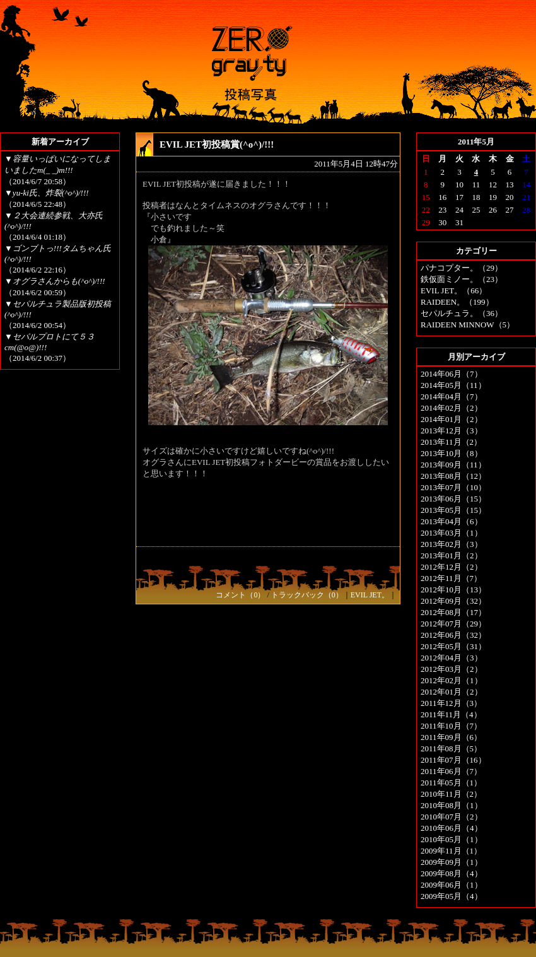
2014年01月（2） (451, 419)
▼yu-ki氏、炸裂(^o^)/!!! (46, 192)
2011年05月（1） (451, 782)
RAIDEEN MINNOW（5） (468, 324)
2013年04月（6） (451, 521)
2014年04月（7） (451, 396)
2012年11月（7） (451, 578)
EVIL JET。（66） (454, 290)
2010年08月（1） (451, 805)
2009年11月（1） (451, 850)
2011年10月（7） (451, 726)
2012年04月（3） (451, 657)
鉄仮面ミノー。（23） (462, 279)
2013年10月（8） (451, 453)
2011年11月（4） (451, 714)
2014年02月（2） (451, 408)
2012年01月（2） (451, 691)
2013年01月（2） (451, 555)
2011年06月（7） (451, 771)
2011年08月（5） (451, 748)
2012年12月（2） (451, 567)
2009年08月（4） (451, 873)
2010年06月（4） (451, 828)
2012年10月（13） (453, 589)
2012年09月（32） (453, 601)
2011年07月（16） (453, 760)
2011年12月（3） (451, 703)
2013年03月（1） (451, 532)
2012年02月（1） (451, 680)
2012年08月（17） (453, 612)
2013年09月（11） (453, 464)
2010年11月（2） (451, 794)
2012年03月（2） (451, 669)
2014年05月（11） (453, 385)
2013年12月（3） (451, 430)
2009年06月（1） (451, 884)
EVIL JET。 (370, 594)
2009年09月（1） (451, 862)
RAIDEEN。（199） (457, 302)
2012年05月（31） (453, 646)
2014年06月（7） (451, 374)
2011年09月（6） (451, 737)
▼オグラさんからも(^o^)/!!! (54, 281)
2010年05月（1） (451, 839)
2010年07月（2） (451, 816)
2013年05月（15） (453, 510)
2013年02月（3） (451, 544)
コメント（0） (240, 594)
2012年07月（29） (453, 623)
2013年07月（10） (453, 487)
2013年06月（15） (453, 498)
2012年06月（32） (453, 635)
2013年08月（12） (453, 476)
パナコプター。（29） (462, 268)
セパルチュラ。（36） (462, 313)
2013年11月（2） (451, 442)
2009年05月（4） (451, 896)
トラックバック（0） (307, 594)
